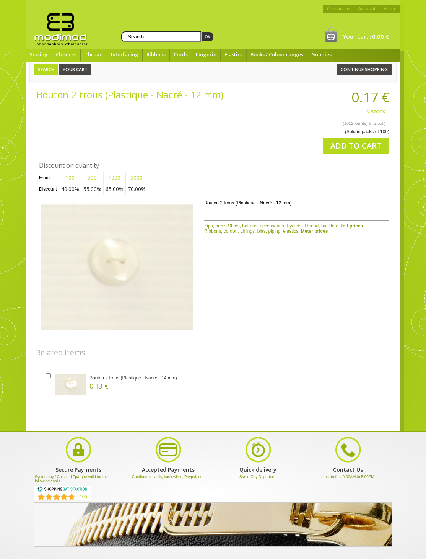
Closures (66, 54)
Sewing (38, 54)
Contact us (338, 8)
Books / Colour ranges (276, 54)
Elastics (233, 54)
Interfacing (124, 54)
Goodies (321, 54)
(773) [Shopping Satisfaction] (82, 496)
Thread (94, 54)
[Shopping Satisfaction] (62, 490)
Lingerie (206, 54)
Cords (181, 54)
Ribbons (156, 54)
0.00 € (380, 36)
